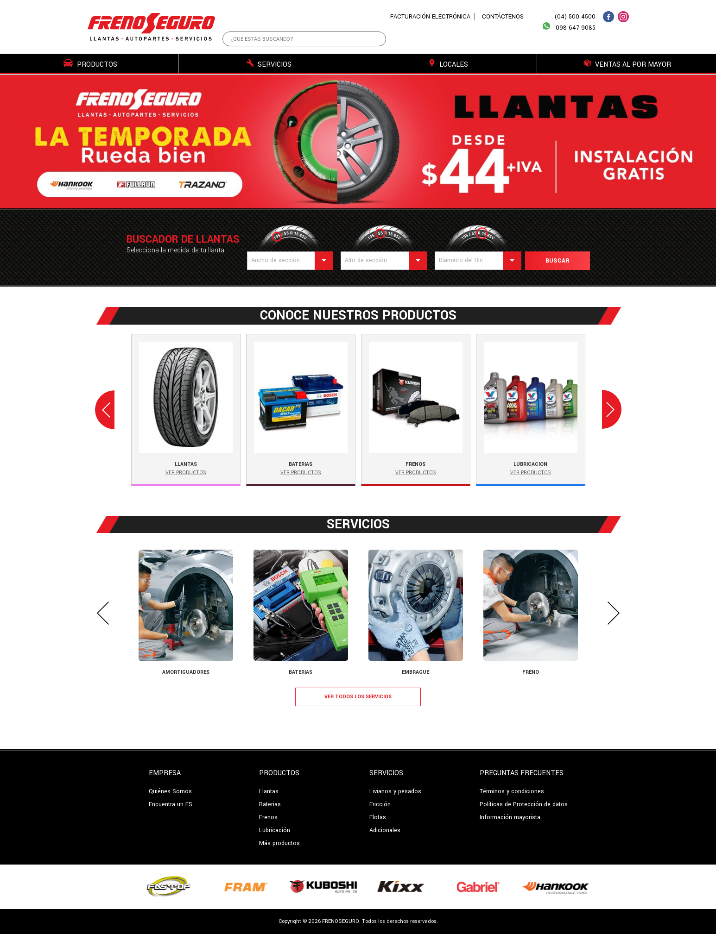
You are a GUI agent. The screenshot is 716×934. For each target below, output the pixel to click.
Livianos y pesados (395, 791)
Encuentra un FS (170, 804)
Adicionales (384, 830)
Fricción (380, 804)
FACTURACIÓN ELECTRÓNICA (430, 16)
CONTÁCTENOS (503, 16)
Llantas (269, 791)
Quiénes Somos (170, 791)
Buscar (557, 261)
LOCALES (448, 64)
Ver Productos (185, 472)
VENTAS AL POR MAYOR (627, 64)
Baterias (270, 804)
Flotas (377, 817)
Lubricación (274, 830)
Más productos (279, 843)
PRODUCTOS (90, 64)
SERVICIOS (269, 64)
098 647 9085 (569, 26)
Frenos (268, 817)
